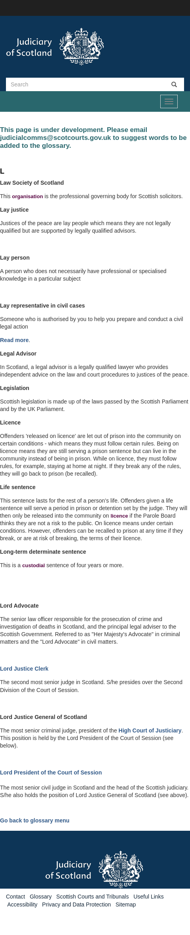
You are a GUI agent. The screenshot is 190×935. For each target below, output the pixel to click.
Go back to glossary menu (34, 820)
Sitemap (125, 904)
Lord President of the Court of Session (51, 772)
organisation (27, 196)
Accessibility (22, 904)
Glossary (41, 896)
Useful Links (148, 896)
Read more (14, 340)
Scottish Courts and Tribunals (92, 896)
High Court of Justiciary (150, 730)
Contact (15, 896)
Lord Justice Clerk (24, 668)
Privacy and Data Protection (76, 904)
